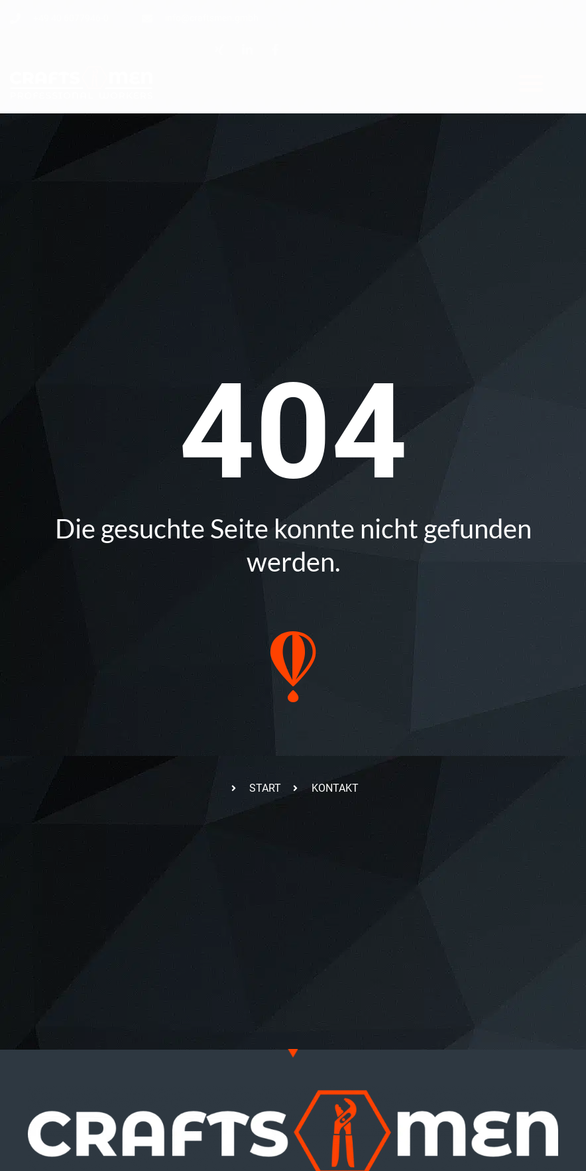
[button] (531, 83)
